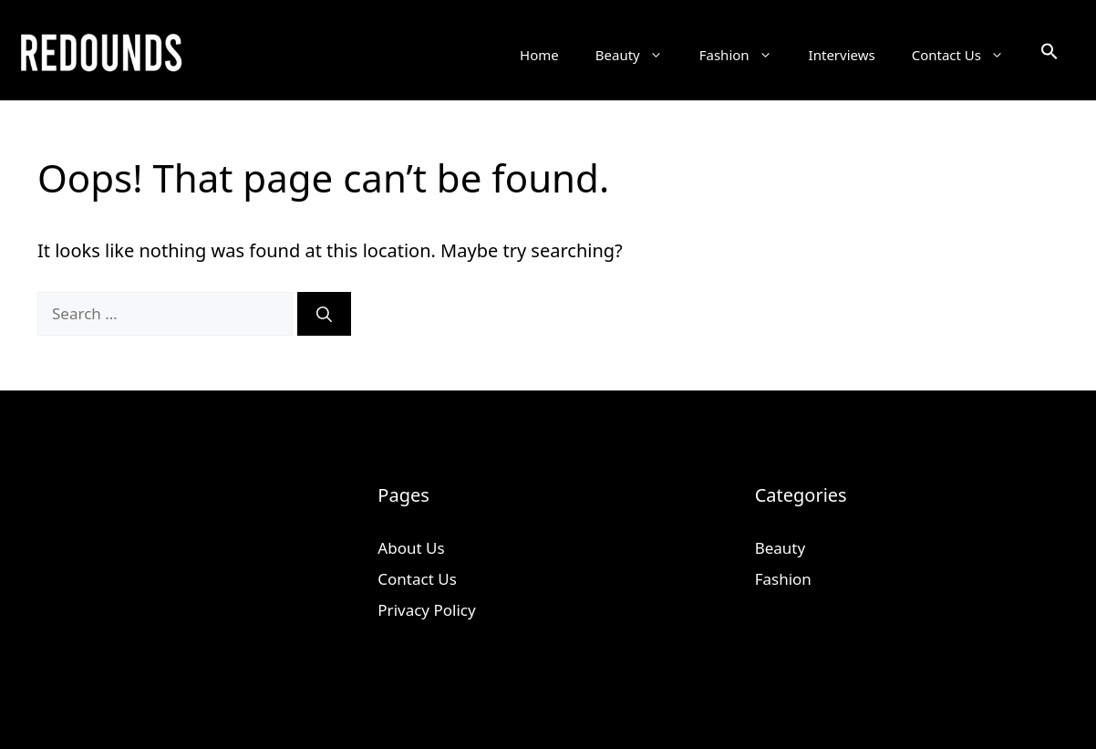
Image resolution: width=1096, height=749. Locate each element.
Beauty (638, 54)
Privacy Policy (426, 609)
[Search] (324, 314)
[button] (1049, 54)
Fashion (745, 54)
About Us (410, 547)
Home (539, 55)
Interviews (842, 55)
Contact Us (967, 54)
